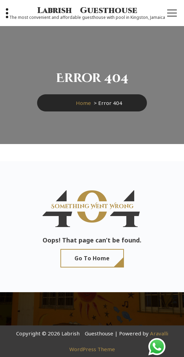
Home (83, 102)
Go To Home (92, 258)
